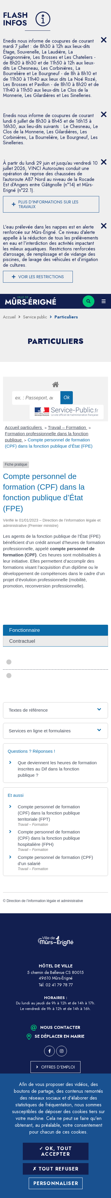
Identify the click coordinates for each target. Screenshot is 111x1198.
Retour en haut (102, 913)
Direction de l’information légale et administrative (45, 901)
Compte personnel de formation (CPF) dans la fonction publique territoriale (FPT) (49, 813)
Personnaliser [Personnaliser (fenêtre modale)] (55, 1183)
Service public (35, 317)
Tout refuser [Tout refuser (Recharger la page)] (56, 1168)
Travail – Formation (67, 427)
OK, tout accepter (55, 1151)
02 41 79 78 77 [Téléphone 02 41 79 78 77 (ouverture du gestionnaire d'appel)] (59, 985)
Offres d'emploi (58, 1067)
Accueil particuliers (24, 427)
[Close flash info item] (103, 39)
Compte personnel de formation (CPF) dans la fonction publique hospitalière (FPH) (49, 838)
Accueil (9, 317)
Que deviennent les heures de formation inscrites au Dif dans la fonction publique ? (57, 769)
